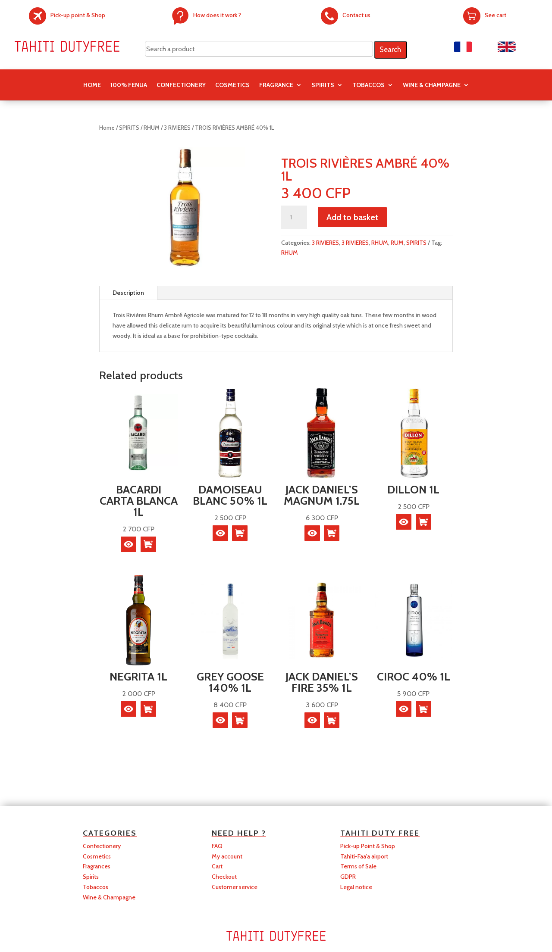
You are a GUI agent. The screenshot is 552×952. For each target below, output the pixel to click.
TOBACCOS (368, 85)
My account (227, 856)
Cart (217, 866)
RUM (397, 243)
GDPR (348, 876)
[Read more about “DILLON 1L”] (423, 522)
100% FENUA (128, 85)
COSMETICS (232, 85)
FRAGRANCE (276, 85)
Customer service (234, 887)
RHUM (152, 128)
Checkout (224, 876)
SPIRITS (322, 85)
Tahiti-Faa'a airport (364, 856)
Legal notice (356, 887)
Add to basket (352, 217)
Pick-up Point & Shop (367, 846)
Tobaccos (95, 887)
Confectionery (102, 846)
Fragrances (96, 866)
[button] (148, 544)
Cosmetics (97, 856)
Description (128, 293)
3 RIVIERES (177, 128)
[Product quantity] (294, 218)
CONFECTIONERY (181, 85)
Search (390, 49)
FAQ (217, 846)
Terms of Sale (358, 866)
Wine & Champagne (432, 85)
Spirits (91, 876)
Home (92, 85)
